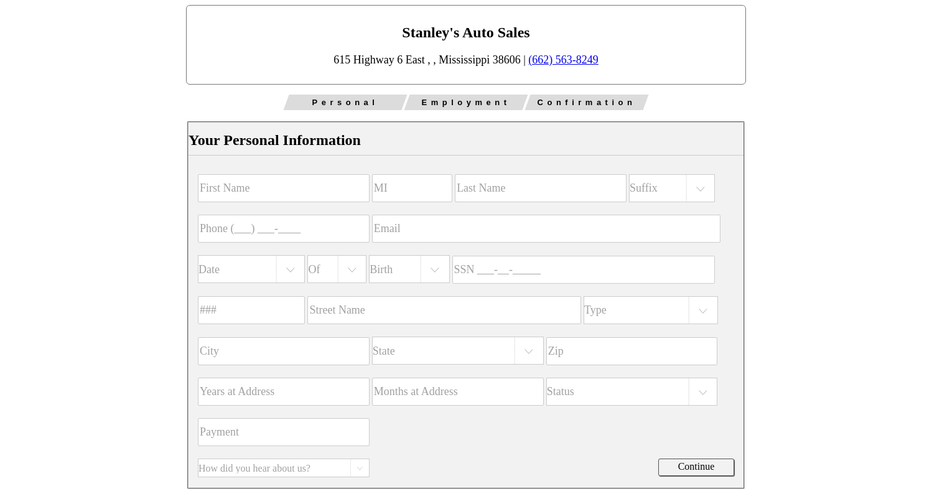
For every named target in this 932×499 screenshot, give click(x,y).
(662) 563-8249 (563, 60)
